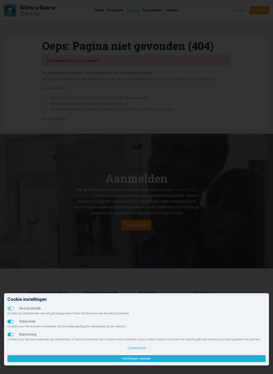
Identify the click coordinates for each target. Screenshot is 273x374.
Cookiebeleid (137, 348)
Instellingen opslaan (137, 358)
